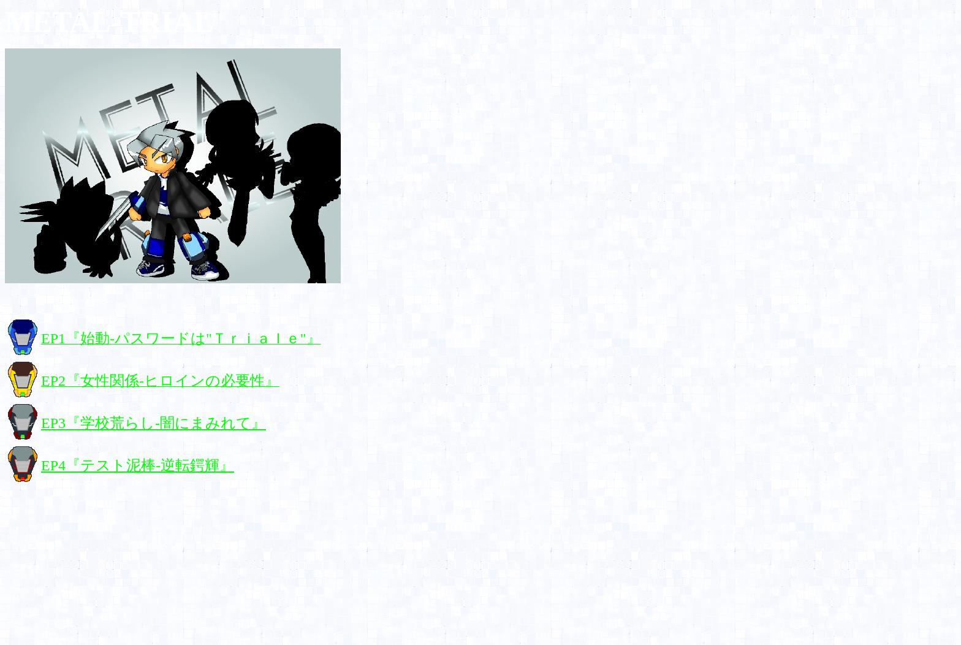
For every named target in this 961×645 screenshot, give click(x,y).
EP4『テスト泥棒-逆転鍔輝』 (137, 465)
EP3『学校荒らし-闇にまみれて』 (153, 423)
